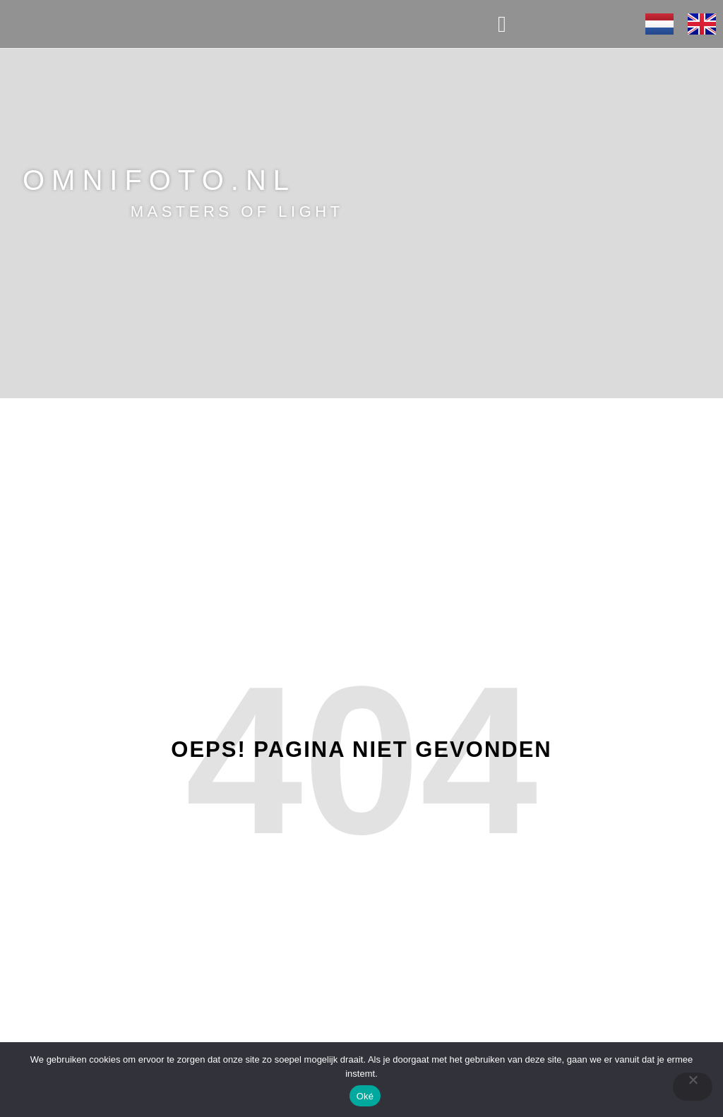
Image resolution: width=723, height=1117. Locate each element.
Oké (365, 1096)
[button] (502, 24)
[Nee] (692, 1087)
